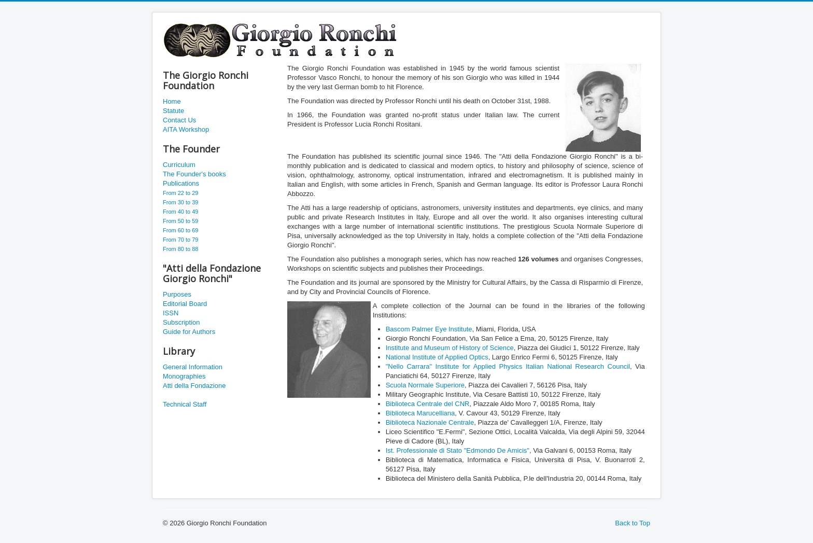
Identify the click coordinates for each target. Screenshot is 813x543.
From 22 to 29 (180, 193)
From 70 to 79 (180, 239)
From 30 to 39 (180, 202)
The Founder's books (194, 174)
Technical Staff (184, 404)
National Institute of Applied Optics (437, 357)
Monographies (184, 376)
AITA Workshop (186, 129)
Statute (173, 111)
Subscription (181, 322)
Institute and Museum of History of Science (450, 348)
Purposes (177, 294)
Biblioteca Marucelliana (420, 413)
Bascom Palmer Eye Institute (429, 329)
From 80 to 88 (180, 249)
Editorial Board (185, 304)
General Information (192, 367)
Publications (181, 183)
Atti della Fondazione (194, 385)
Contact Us (179, 120)
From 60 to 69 (180, 230)
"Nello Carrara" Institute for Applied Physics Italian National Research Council (508, 366)
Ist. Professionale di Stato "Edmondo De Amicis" (457, 450)
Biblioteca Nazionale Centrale (430, 422)
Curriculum (179, 165)
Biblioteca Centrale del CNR (428, 404)
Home (172, 101)
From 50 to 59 (180, 221)
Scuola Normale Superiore (425, 385)
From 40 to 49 (180, 211)
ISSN (170, 313)
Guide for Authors (189, 332)
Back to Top (632, 523)
